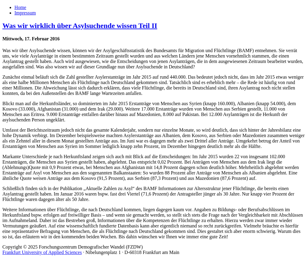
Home (20, 7)
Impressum (25, 12)
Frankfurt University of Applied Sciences (42, 252)
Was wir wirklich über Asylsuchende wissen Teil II (79, 26)
